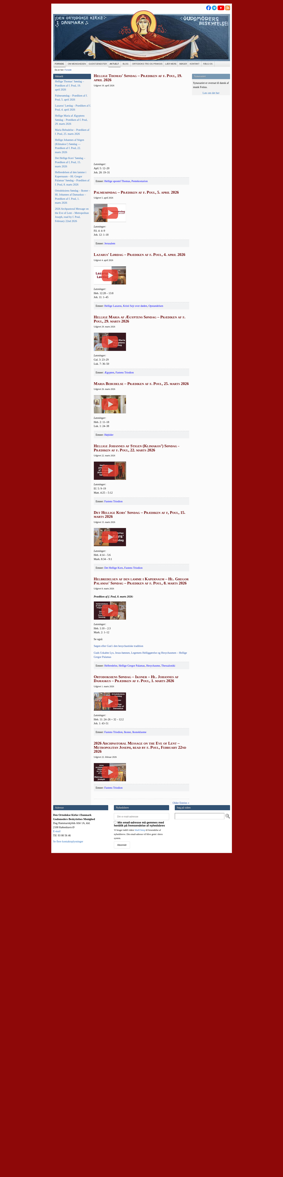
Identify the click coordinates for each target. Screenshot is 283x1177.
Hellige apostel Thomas (117, 181)
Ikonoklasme (139, 1016)
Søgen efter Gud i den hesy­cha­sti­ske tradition (118, 895)
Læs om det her (211, 92)
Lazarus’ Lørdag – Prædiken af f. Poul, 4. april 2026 (73, 107)
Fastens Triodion (125, 479)
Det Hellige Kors (113, 781)
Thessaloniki (168, 914)
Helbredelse (110, 914)
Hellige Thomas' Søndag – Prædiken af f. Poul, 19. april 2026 (138, 78)
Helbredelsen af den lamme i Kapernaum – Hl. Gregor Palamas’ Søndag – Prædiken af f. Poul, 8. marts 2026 (72, 178)
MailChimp (140, 1150)
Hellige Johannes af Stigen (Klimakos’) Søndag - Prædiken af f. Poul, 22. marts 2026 (137, 590)
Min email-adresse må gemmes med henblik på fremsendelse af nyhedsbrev (139, 1144)
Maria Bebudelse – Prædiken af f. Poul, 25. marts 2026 (72, 132)
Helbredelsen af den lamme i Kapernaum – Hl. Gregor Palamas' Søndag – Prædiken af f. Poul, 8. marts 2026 (141, 794)
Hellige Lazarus (113, 377)
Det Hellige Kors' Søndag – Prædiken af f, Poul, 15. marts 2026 (139, 692)
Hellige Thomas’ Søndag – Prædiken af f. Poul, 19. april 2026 (69, 85)
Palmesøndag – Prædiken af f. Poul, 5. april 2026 (71, 97)
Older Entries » (181, 1123)
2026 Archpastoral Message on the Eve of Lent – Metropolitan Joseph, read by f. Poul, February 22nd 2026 (72, 215)
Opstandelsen (155, 377)
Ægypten (109, 479)
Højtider (108, 577)
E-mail (57, 1151)
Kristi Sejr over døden (135, 377)
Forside (68, 70)
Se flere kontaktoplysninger (68, 1161)
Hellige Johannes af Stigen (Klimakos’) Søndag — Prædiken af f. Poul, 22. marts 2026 (69, 146)
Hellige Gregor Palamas (132, 914)
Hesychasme (153, 914)
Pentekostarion (139, 181)
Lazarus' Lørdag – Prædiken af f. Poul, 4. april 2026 (139, 290)
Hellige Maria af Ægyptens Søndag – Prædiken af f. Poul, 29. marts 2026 (71, 119)
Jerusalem (109, 278)
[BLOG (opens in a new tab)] (126, 64)
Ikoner (127, 1016)
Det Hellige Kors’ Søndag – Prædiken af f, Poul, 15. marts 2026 (70, 162)
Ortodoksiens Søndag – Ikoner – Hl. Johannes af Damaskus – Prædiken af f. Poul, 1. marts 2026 (72, 196)
